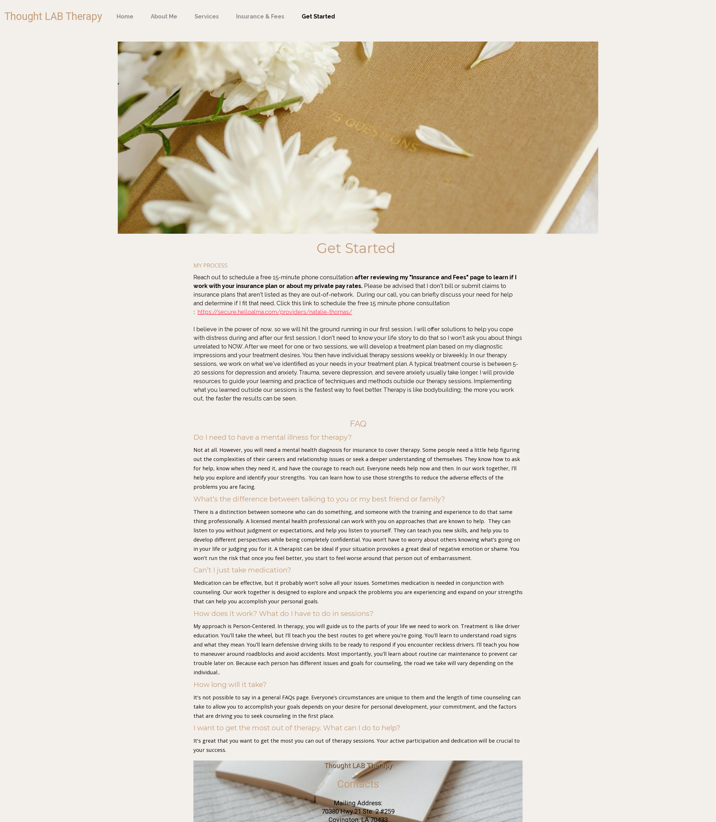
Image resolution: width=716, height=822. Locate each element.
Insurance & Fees (260, 16)
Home (125, 16)
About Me (164, 16)
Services (207, 16)
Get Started (318, 16)
